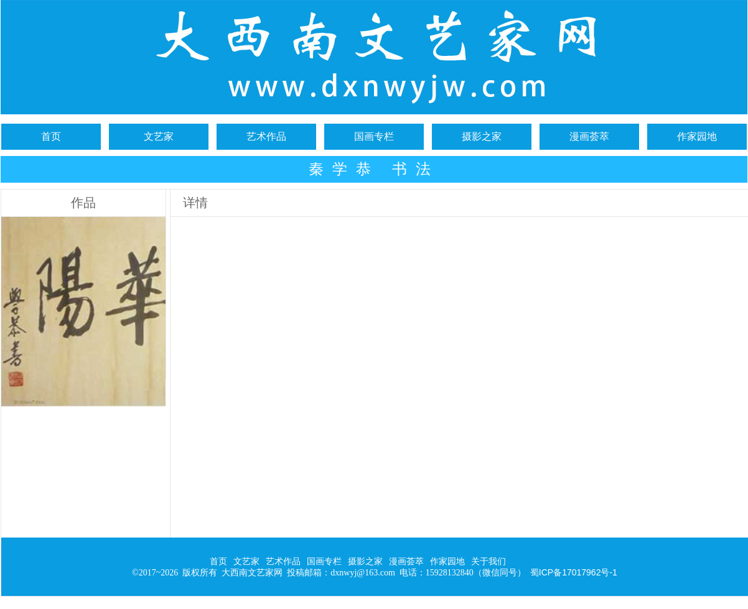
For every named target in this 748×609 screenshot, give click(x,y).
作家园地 (697, 136)
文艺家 (159, 136)
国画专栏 (374, 136)
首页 (51, 136)
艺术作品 (266, 136)
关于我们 (488, 561)
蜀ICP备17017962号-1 (573, 572)
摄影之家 (482, 136)
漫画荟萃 (589, 136)
